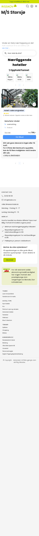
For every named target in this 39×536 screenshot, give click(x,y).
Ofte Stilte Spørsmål (8, 517)
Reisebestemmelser (8, 511)
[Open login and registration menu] (31, 6)
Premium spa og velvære (10, 480)
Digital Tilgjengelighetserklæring (12, 525)
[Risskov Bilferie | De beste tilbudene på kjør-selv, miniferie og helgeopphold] (9, 6)
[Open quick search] (27, 6)
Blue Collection (7, 491)
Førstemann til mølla (9, 468)
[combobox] (8, 227)
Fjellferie (4, 498)
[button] (19, 19)
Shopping (5, 501)
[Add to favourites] (32, 277)
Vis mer (9, 305)
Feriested (5, 486)
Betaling (5, 514)
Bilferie (4, 504)
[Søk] (33, 26)
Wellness (5, 489)
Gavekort (5, 519)
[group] (19, 287)
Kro (3, 477)
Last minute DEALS (8, 465)
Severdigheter (20, 12)
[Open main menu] (36, 6)
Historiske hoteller (7, 483)
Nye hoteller (6, 475)
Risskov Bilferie (5, 12)
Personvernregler (7, 522)
